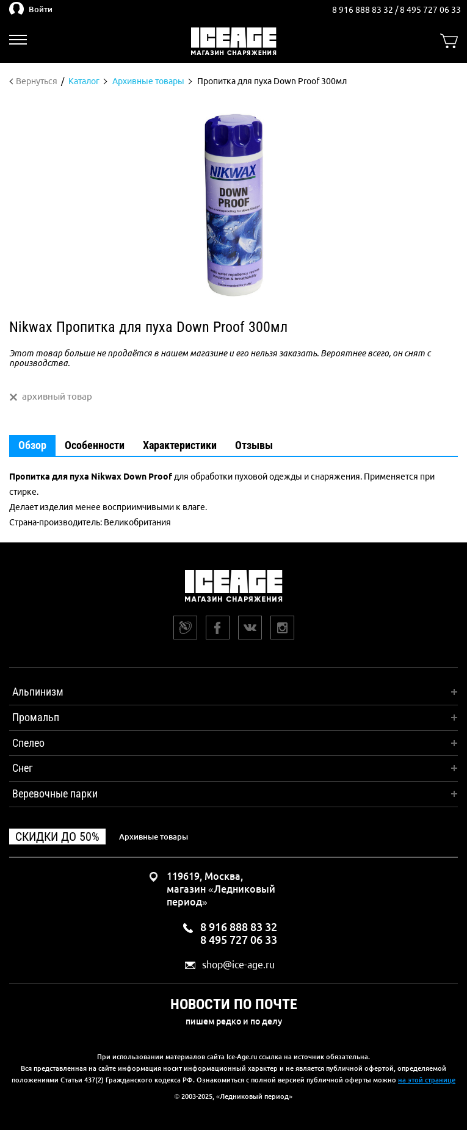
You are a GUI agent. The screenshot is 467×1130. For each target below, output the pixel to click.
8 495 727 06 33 (430, 10)
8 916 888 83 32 (363, 10)
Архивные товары (153, 836)
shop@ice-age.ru (238, 965)
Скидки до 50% (57, 836)
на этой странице (426, 1080)
